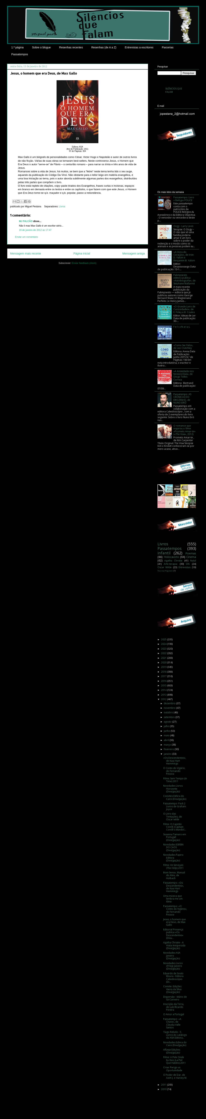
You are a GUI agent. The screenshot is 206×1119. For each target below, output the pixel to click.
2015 (164, 685)
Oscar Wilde (164, 567)
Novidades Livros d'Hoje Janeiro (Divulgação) (173, 966)
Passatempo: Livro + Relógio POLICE (183, 199)
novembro (170, 708)
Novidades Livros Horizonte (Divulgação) (173, 788)
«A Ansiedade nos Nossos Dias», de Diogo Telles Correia (183, 375)
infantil (163, 553)
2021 (164, 658)
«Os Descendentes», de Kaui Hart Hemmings (174, 760)
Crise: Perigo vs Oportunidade (172, 1069)
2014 (164, 690)
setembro (169, 717)
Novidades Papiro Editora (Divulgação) (173, 857)
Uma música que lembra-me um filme (173, 898)
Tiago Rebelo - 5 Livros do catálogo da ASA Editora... (175, 1034)
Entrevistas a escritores (139, 47)
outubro (169, 712)
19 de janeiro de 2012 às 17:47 (35, 230)
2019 (164, 667)
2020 (164, 662)
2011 (164, 1084)
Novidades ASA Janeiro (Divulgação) (171, 955)
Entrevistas (184, 567)
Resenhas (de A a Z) (103, 47)
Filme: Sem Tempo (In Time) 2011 (175, 780)
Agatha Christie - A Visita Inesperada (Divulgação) (174, 945)
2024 (164, 644)
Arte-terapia (170, 564)
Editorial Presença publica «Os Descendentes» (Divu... (173, 934)
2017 (164, 676)
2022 (164, 653)
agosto (168, 721)
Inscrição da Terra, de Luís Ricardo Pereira (173, 1006)
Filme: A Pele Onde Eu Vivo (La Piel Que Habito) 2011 (174, 1060)
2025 (164, 639)
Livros (62, 206)
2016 (164, 681)
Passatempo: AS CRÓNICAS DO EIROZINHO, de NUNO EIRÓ (182, 398)
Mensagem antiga (133, 253)
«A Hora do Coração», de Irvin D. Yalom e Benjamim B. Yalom (184, 256)
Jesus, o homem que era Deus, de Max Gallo (174, 922)
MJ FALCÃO (26, 221)
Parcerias (167, 47)
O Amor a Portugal (173, 1014)
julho (167, 726)
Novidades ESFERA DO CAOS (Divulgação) (173, 847)
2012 (164, 699)
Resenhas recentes (71, 47)
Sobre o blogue (41, 47)
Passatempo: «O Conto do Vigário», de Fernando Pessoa (175, 910)
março (168, 744)
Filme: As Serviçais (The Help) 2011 (173, 866)
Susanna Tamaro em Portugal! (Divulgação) (174, 837)
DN (188, 564)
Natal (193, 560)
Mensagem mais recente (25, 253)
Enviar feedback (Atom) (84, 263)
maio (167, 735)
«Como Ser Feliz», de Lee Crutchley (183, 347)
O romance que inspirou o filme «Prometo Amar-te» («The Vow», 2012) (184, 430)
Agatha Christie (173, 560)
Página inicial (81, 253)
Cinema (191, 557)
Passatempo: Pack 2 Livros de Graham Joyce (174, 806)
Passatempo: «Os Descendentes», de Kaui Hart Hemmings (173, 887)
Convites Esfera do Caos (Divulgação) (174, 797)
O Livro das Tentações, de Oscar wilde (172, 816)
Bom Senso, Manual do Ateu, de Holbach (174, 875)
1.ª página (17, 47)
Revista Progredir (165, 571)
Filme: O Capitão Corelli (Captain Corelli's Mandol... (174, 826)
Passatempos (19, 54)
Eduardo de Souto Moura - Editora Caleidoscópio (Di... (173, 978)
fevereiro (169, 749)
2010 (164, 1089)
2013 (164, 694)
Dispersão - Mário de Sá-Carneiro (175, 998)
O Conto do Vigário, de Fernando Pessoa (174, 770)
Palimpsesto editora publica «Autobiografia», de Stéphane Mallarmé (184, 279)
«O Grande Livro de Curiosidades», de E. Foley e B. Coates (184, 309)
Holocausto (171, 557)
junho (167, 731)
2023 (164, 648)
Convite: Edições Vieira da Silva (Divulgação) (172, 989)
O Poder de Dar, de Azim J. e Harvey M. (175, 1076)
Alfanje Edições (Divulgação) (171, 1051)
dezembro (170, 703)
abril (166, 740)
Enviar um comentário (26, 237)
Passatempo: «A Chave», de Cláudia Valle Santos (172, 1023)
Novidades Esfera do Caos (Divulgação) (175, 1044)
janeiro (168, 754)
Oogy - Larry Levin (183, 226)
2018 (164, 671)
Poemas (190, 553)
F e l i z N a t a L (181, 326)
